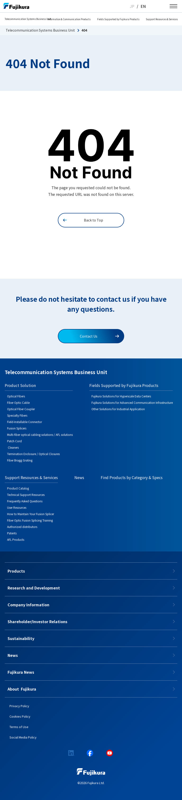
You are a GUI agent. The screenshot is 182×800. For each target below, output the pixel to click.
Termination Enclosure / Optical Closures (33, 454)
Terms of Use (18, 727)
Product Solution (20, 385)
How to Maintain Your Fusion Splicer (30, 514)
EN (143, 6)
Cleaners (13, 447)
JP (132, 6)
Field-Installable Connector (24, 422)
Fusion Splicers (16, 428)
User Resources (16, 507)
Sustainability (21, 638)
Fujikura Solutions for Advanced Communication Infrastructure (132, 402)
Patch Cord (14, 441)
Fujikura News (21, 672)
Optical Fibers (16, 396)
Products (16, 571)
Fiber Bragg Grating (19, 460)
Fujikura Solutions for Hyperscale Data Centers (121, 396)
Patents (12, 533)
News (79, 477)
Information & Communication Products (69, 19)
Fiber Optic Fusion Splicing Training (30, 520)
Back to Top (83, 220)
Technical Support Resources (26, 495)
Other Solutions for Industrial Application (118, 409)
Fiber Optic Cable (18, 402)
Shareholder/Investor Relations (37, 621)
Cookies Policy (19, 716)
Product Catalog (18, 488)
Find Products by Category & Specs (132, 477)
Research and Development (34, 588)
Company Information (28, 604)
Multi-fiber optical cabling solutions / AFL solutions (40, 435)
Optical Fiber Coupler (21, 409)
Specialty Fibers (17, 415)
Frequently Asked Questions (24, 501)
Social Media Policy (22, 737)
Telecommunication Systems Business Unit (28, 19)
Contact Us (99, 336)
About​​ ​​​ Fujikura (22, 689)
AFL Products (15, 539)
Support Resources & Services (162, 19)
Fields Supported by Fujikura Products (118, 19)
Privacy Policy (19, 706)
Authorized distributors (22, 527)
